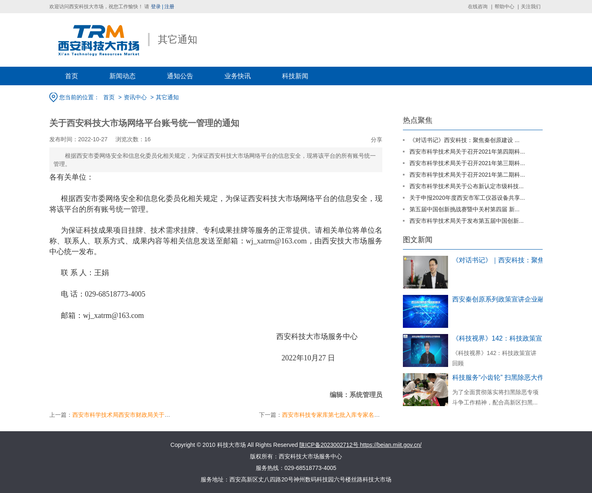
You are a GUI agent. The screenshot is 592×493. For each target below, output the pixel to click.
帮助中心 (504, 6)
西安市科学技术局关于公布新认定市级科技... (466, 186)
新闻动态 (122, 75)
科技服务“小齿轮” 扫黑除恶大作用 (501, 377)
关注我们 (531, 6)
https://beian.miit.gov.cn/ (390, 445)
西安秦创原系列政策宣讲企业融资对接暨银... (501, 299)
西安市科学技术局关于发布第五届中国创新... (466, 220)
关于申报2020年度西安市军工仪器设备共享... (467, 197)
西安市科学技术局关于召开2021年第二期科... (467, 174)
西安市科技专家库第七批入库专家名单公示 (336, 414)
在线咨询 (478, 6)
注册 (169, 6)
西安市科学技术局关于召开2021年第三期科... (467, 163)
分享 (376, 139)
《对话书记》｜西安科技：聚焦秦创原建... (501, 260)
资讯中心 (135, 97)
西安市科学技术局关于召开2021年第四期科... (467, 151)
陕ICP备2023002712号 (329, 445)
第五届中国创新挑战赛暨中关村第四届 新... (464, 209)
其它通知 (167, 97)
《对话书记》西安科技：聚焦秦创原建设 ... (464, 140)
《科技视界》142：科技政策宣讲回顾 (501, 338)
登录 (156, 6)
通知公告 (180, 75)
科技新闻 (295, 75)
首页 (71, 75)
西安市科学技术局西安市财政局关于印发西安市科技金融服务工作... (158, 414)
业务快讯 (237, 75)
